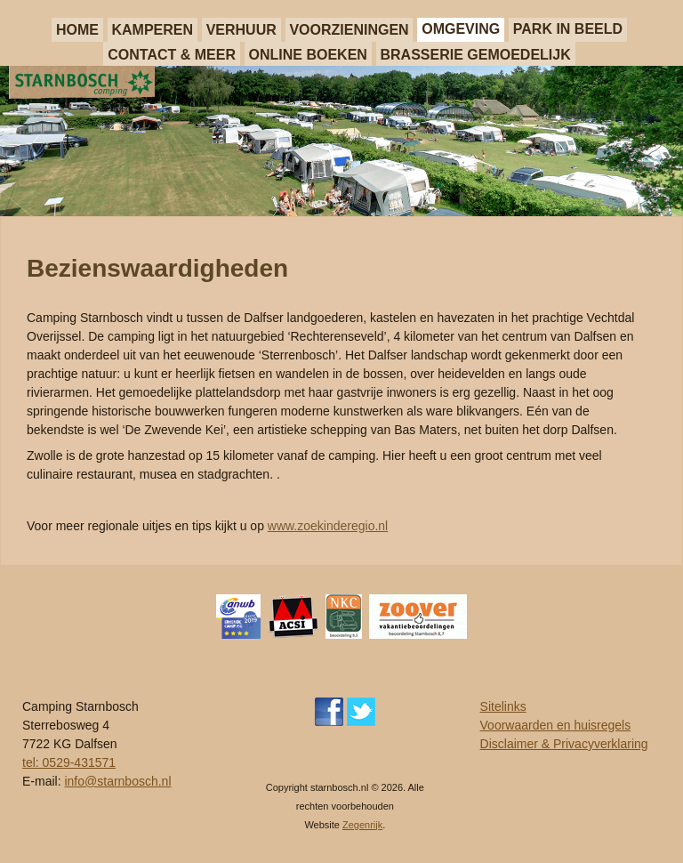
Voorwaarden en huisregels (555, 725)
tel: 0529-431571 (69, 762)
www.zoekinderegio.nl (328, 526)
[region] (341, 140)
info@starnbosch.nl (117, 781)
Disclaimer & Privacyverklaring (564, 744)
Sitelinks (503, 706)
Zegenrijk (362, 824)
